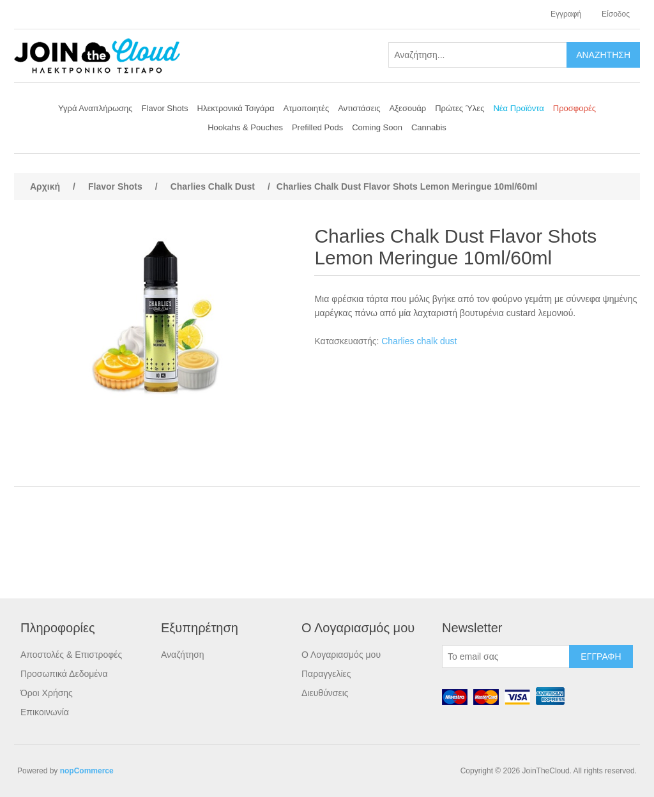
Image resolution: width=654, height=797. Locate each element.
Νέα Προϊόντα (518, 108)
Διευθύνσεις (325, 693)
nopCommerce (87, 770)
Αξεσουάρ (408, 108)
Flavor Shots (165, 108)
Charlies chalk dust (419, 341)
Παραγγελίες (326, 674)
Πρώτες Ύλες (459, 108)
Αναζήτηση (182, 654)
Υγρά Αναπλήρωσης (95, 108)
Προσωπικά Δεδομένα (64, 674)
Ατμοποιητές (307, 108)
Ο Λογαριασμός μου (341, 654)
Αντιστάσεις (359, 108)
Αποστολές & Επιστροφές (71, 654)
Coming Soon (377, 127)
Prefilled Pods (317, 127)
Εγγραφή (566, 14)
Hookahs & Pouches (245, 127)
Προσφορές (574, 108)
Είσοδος (616, 14)
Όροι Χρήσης (46, 693)
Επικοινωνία (44, 712)
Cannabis (428, 127)
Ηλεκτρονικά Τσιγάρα (236, 108)
